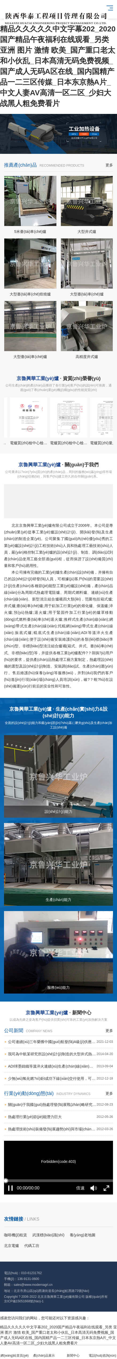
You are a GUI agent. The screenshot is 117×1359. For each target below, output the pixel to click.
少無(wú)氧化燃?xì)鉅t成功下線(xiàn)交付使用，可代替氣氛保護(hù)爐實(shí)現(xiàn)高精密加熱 (60, 1079)
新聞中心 (73, 1352)
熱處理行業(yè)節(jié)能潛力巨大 (60, 1117)
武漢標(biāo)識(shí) (48, 1235)
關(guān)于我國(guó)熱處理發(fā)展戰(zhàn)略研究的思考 (60, 1105)
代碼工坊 (31, 1245)
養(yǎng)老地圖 (82, 1235)
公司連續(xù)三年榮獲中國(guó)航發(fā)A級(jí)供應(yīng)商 (60, 1042)
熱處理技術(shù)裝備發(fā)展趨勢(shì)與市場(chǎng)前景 (60, 1129)
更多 (109, 165)
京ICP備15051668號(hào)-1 (24, 1301)
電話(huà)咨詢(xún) (102, 1352)
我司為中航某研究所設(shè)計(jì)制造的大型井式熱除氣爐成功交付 (60, 1054)
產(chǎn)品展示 (44, 1352)
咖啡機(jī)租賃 (15, 1235)
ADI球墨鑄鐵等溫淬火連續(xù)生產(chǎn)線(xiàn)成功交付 (60, 1066)
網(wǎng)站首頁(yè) (14, 1352)
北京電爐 (11, 1245)
